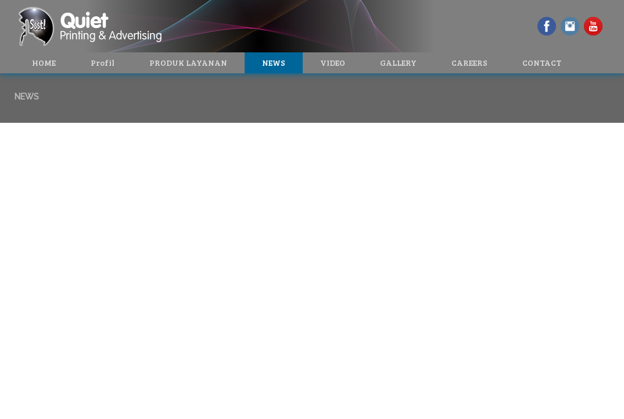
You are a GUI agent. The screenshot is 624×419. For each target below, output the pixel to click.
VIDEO (332, 62)
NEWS (273, 62)
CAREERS (469, 62)
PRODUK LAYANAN (188, 62)
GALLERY (398, 62)
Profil (102, 62)
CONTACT (541, 62)
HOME (44, 62)
